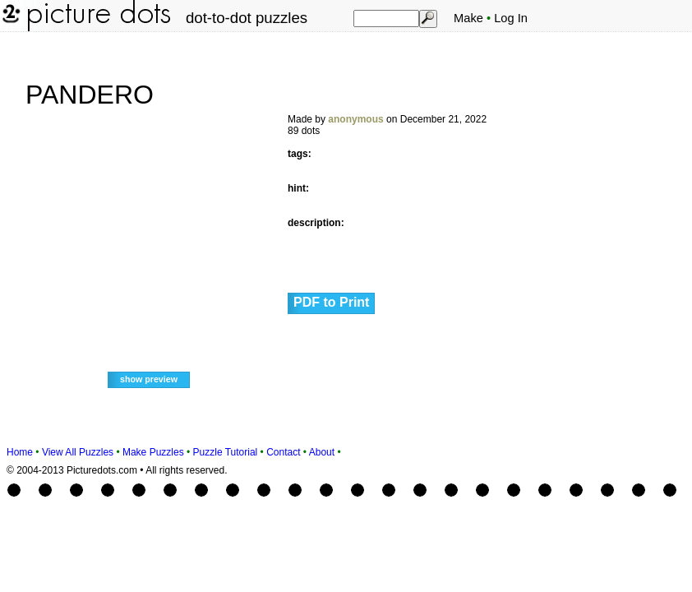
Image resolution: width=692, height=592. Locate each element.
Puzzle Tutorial (225, 452)
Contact (283, 452)
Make (468, 18)
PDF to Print (331, 302)
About (321, 452)
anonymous (355, 119)
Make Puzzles (153, 452)
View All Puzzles (77, 452)
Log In (511, 18)
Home (20, 452)
